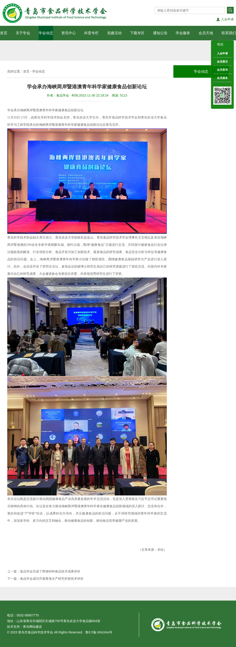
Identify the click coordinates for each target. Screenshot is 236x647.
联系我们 (228, 33)
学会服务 (183, 33)
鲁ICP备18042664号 (97, 632)
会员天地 (206, 33)
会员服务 (222, 78)
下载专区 (137, 33)
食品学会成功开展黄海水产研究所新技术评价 (52, 578)
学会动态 (46, 33)
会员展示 (222, 61)
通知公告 (160, 33)
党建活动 (114, 33)
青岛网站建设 (32, 626)
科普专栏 (91, 33)
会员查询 (222, 69)
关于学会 (23, 33)
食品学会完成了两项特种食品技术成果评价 (50, 571)
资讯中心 (68, 33)
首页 (3, 33)
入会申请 (227, 19)
